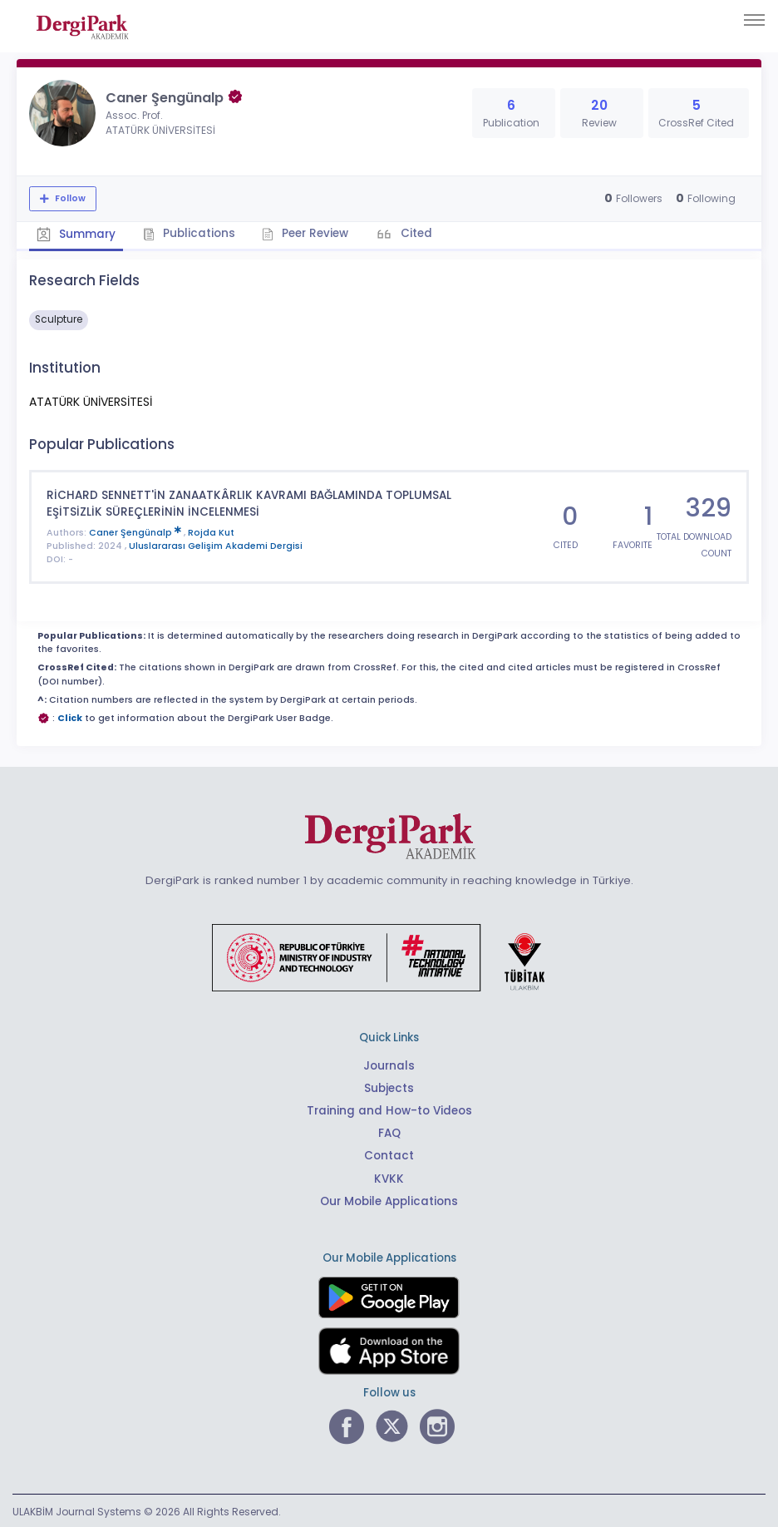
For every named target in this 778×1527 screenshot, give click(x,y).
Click (69, 716)
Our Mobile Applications (389, 1199)
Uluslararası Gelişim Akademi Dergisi (216, 544)
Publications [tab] (187, 233)
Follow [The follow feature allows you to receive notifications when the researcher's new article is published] (69, 198)
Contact (389, 1154)
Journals (389, 1064)
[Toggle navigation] (754, 20)
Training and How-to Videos (389, 1109)
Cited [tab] (413, 233)
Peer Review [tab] (303, 233)
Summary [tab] (75, 234)
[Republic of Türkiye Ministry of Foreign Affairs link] (389, 954)
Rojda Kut (211, 530)
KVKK (389, 1176)
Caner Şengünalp (136, 530)
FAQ (389, 1131)
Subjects (389, 1087)
